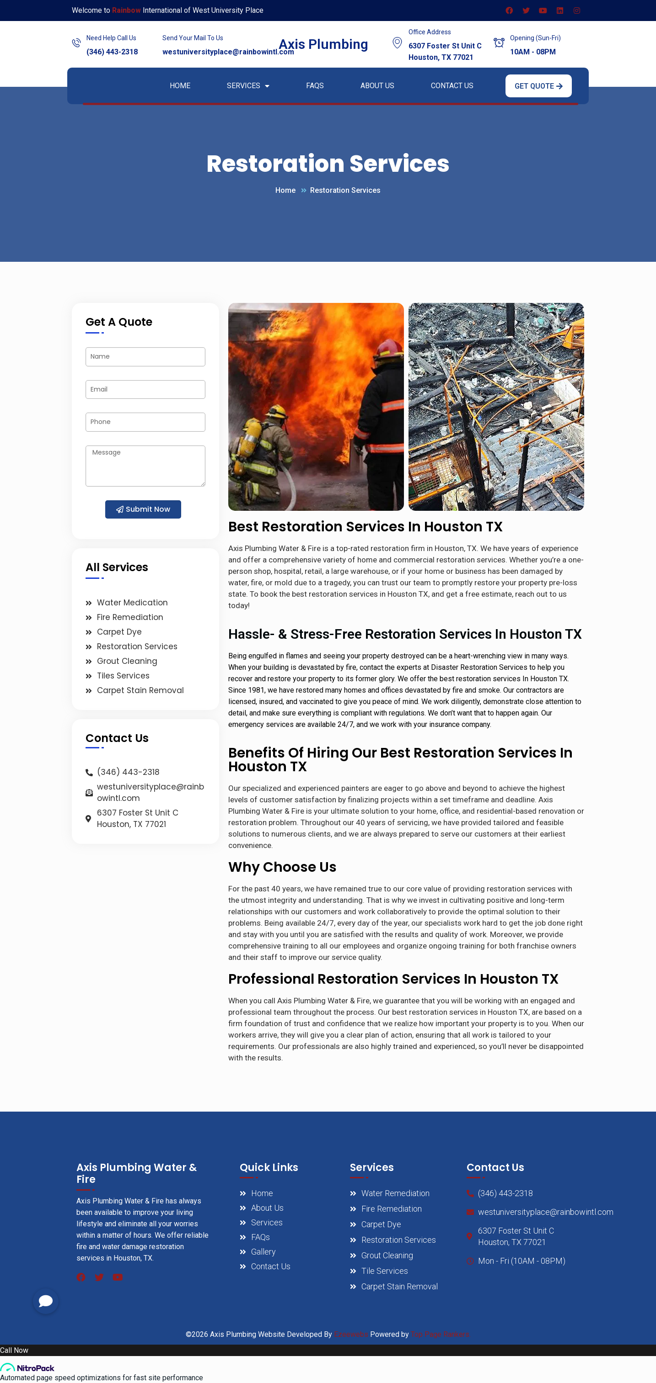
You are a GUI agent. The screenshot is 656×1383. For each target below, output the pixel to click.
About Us (377, 85)
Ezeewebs (351, 1334)
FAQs (315, 85)
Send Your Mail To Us (192, 38)
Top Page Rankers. (441, 1334)
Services (248, 86)
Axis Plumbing (323, 44)
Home (180, 85)
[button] (538, 85)
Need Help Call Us (111, 38)
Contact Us (452, 85)
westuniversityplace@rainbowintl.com (228, 52)
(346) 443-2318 (112, 52)
